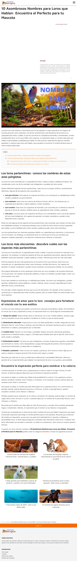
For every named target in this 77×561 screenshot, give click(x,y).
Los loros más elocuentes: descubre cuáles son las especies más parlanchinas (32, 158)
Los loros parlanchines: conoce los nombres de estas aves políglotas (28, 155)
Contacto (4, 554)
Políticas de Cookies (7, 556)
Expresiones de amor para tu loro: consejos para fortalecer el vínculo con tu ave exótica (38, 161)
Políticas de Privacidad (8, 558)
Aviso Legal (5, 552)
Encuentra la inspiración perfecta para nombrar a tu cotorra (30, 164)
